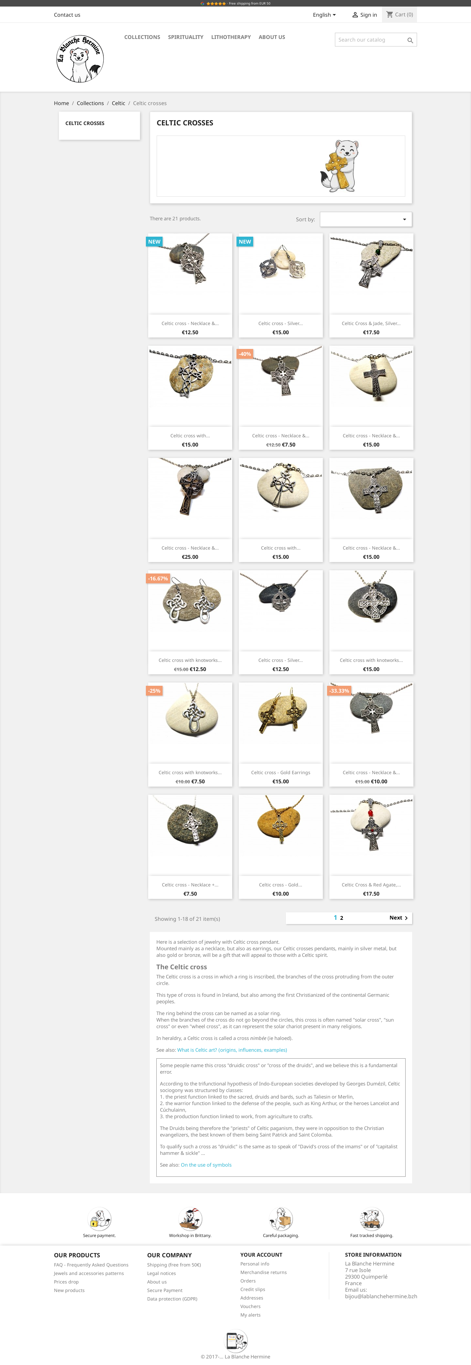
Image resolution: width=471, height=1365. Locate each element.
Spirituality (185, 37)
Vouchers (250, 1306)
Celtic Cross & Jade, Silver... (371, 323)
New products (69, 1290)
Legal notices (161, 1273)
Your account (261, 1254)
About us (272, 37)
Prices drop (66, 1282)
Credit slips (252, 1289)
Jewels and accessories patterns (89, 1273)
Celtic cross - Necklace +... (190, 885)
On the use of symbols (206, 1164)
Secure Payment (165, 1290)
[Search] (376, 39)
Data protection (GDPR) (172, 1299)
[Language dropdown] (325, 15)
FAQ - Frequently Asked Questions (91, 1265)
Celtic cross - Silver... (280, 323)
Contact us (67, 14)
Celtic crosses (84, 123)
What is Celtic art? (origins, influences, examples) (232, 1049)
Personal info (254, 1264)
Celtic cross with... (190, 435)
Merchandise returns (263, 1272)
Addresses (251, 1298)
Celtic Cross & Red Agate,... (371, 885)
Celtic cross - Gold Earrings (280, 772)
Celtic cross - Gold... (280, 885)
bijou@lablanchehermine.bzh (381, 1296)
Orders (248, 1281)
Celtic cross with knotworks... (190, 660)
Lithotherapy (231, 37)
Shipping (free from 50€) (174, 1265)
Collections (142, 37)
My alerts (250, 1315)
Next (400, 918)
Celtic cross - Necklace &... (190, 323)
